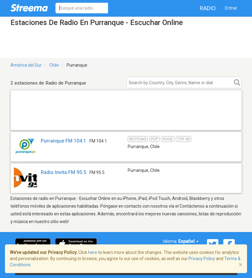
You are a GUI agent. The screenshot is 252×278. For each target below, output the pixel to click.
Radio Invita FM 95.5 (63, 172)
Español (188, 241)
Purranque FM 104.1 (63, 141)
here (92, 252)
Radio (208, 8)
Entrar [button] (231, 8)
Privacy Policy (201, 258)
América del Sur (26, 65)
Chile (54, 65)
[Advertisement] (126, 122)
